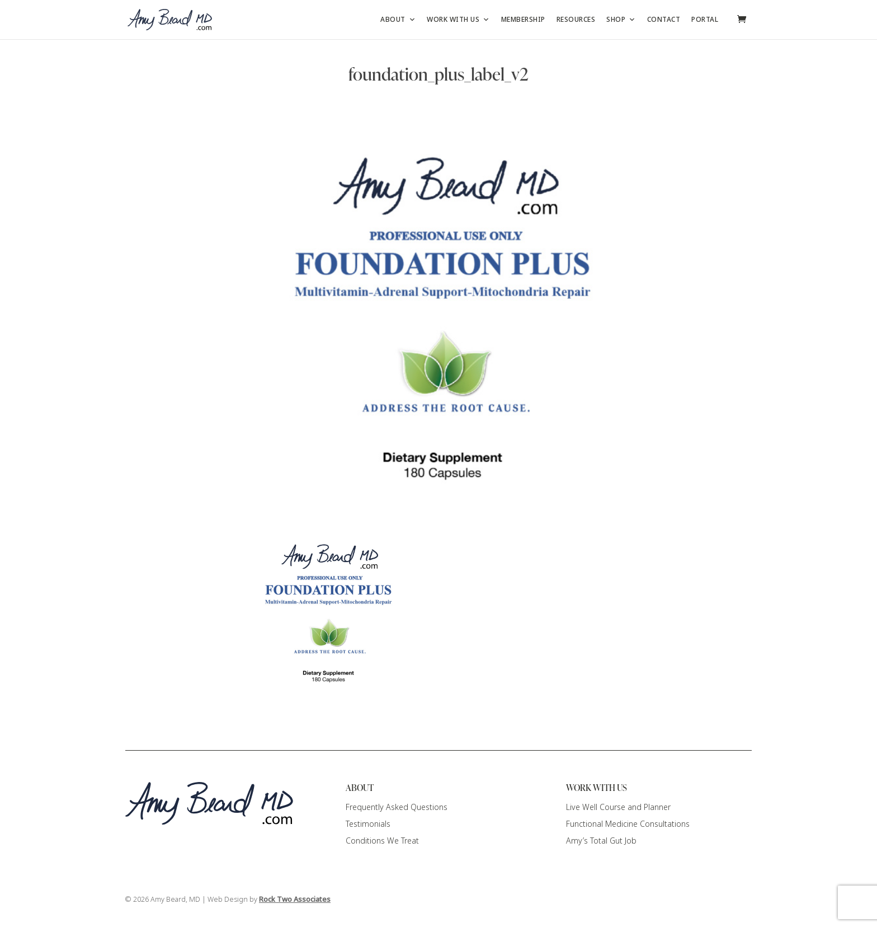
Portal (704, 20)
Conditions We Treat (382, 840)
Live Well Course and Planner (618, 807)
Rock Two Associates (295, 900)
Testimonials (368, 824)
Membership (523, 20)
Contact (664, 20)
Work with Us (458, 19)
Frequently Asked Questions (396, 807)
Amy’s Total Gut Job (601, 840)
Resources (576, 20)
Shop (621, 19)
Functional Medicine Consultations (628, 824)
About (398, 19)
